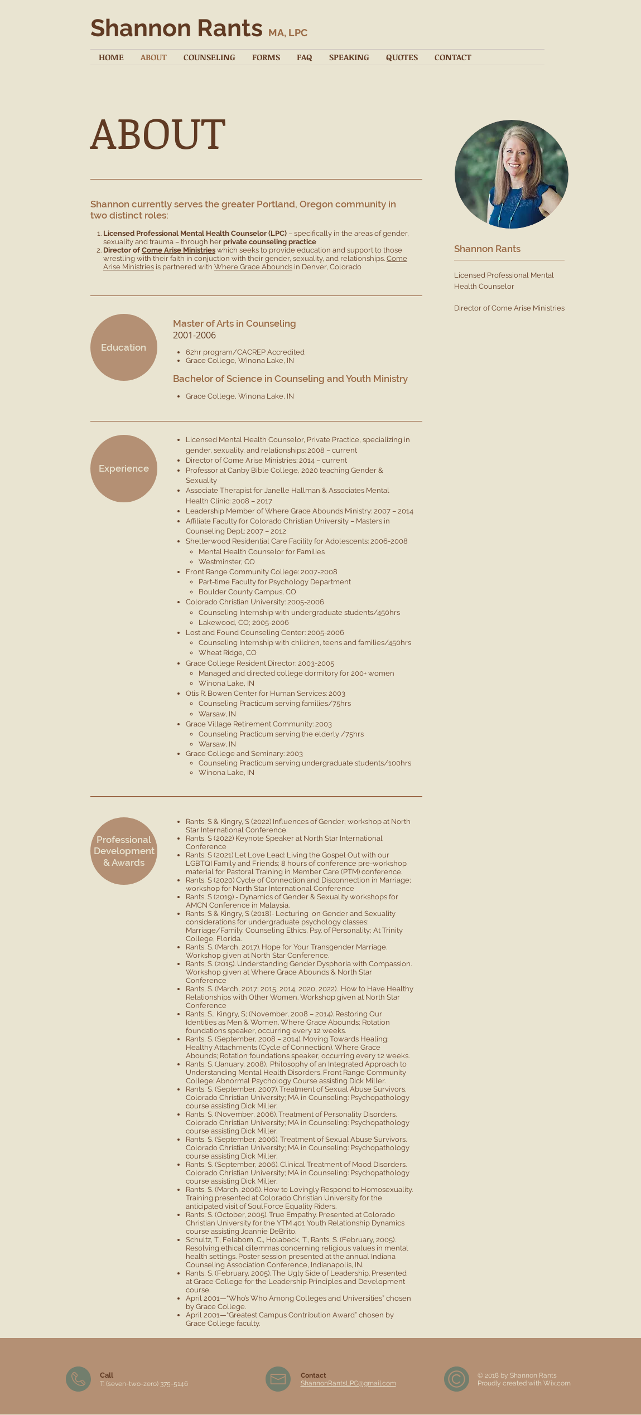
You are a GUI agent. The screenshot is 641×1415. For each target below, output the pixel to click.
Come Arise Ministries (178, 250)
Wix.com (557, 1383)
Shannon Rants (198, 28)
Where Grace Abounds (253, 267)
